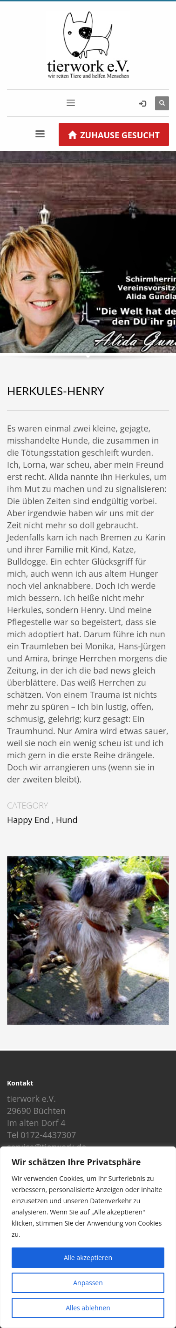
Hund (66, 819)
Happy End (28, 819)
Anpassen (88, 1282)
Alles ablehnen (88, 1307)
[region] (88, 1237)
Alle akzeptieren (88, 1257)
